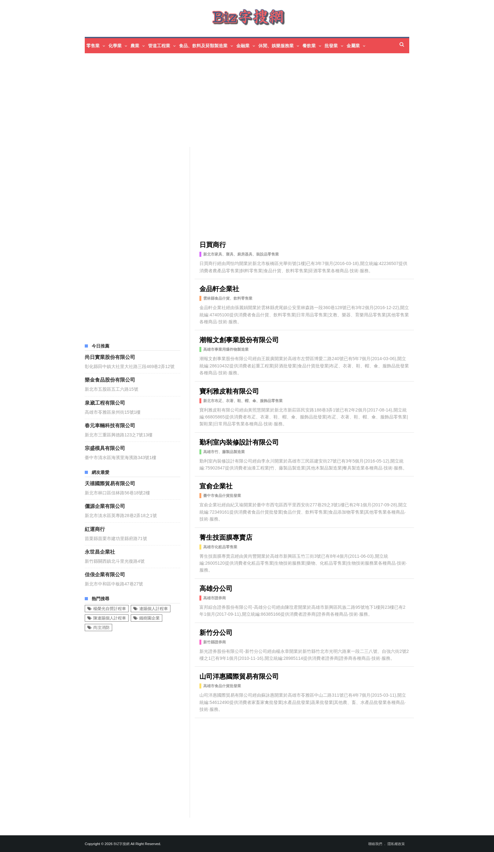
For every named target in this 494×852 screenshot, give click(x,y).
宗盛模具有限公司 (105, 448)
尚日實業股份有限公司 (110, 356)
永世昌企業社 (100, 551)
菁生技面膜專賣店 (225, 537)
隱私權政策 (396, 844)
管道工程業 (159, 45)
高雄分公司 (216, 588)
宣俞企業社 (216, 485)
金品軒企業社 (219, 288)
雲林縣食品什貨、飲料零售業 (227, 298)
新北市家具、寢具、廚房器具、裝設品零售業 (241, 254)
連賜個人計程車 (153, 608)
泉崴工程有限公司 (105, 402)
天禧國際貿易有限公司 (110, 483)
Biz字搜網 (121, 844)
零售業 (93, 45)
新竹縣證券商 (214, 642)
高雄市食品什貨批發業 (222, 686)
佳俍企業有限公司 (105, 574)
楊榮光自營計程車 (109, 608)
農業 (134, 45)
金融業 (243, 45)
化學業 (115, 45)
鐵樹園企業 (149, 618)
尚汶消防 (101, 627)
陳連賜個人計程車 (109, 618)
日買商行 (212, 244)
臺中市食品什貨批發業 (222, 495)
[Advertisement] (264, 101)
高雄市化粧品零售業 (220, 547)
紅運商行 (95, 528)
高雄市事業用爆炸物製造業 (226, 349)
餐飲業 (309, 45)
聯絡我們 (375, 844)
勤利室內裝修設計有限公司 (239, 441)
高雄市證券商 (214, 598)
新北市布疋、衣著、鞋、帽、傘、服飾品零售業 (243, 401)
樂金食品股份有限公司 (110, 379)
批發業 (331, 45)
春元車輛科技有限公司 (110, 425)
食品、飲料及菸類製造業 (203, 45)
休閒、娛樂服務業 (276, 45)
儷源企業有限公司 (105, 505)
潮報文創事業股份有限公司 (239, 339)
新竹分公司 (216, 632)
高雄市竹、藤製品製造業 (224, 452)
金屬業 (353, 45)
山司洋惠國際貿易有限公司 (239, 676)
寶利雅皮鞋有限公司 (229, 390)
